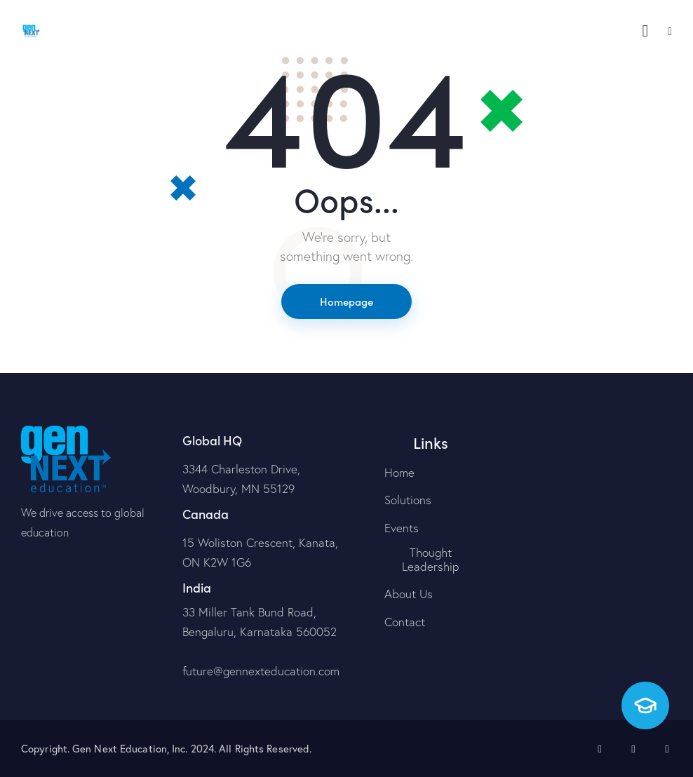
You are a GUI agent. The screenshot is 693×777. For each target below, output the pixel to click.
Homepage (346, 301)
